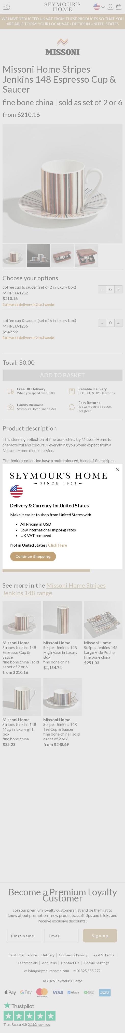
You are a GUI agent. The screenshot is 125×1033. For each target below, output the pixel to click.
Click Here (57, 545)
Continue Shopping (33, 556)
